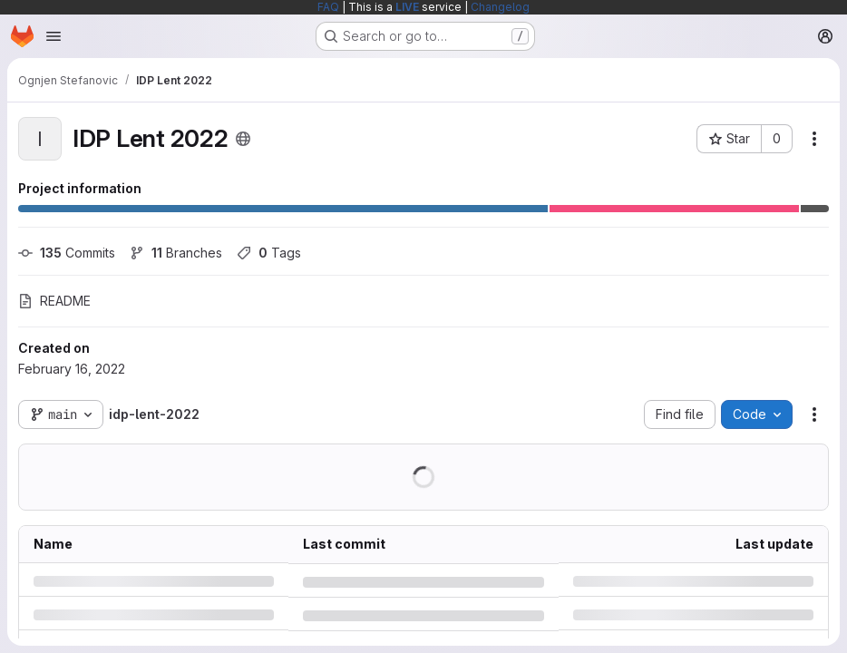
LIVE (407, 7)
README (54, 300)
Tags (269, 252)
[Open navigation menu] (53, 36)
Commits (66, 252)
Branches (176, 252)
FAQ (328, 7)
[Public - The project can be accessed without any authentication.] (243, 139)
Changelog (500, 7)
